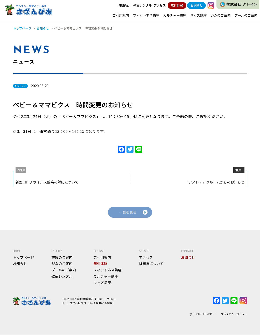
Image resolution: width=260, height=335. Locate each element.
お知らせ (20, 263)
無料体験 (177, 5)
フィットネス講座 (146, 15)
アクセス (160, 5)
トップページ (23, 257)
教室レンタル (142, 5)
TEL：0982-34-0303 (73, 303)
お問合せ (196, 5)
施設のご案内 (61, 257)
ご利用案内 (120, 15)
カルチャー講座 (174, 15)
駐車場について (151, 263)
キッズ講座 (198, 15)
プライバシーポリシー (234, 314)
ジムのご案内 (220, 15)
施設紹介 (125, 5)
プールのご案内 (245, 15)
